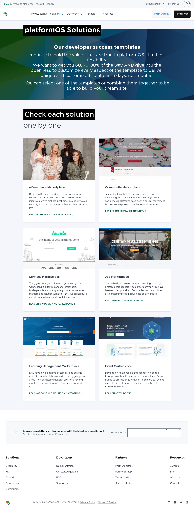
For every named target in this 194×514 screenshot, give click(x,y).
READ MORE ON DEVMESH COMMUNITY (126, 301)
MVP (8, 472)
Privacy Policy (63, 434)
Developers (74, 14)
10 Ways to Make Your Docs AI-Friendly (32, 4)
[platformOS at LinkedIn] (187, 502)
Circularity (11, 466)
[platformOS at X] (175, 502)
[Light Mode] (186, 2)
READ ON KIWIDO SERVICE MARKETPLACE (52, 304)
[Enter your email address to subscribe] (147, 433)
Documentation (66, 466)
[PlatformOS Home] (15, 14)
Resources (109, 14)
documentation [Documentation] (155, 4)
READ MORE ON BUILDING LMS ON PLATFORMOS (55, 393)
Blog (172, 472)
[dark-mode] (190, 2)
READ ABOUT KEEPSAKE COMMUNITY (125, 211)
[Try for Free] (182, 14)
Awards (174, 466)
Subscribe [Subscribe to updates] (173, 433)
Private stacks (39, 14)
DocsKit (10, 477)
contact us (173, 4)
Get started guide (67, 472)
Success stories (123, 483)
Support (62, 483)
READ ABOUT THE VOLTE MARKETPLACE (51, 215)
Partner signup (123, 472)
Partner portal (124, 466)
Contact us (176, 483)
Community (12, 489)
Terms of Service (107, 502)
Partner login (161, 14)
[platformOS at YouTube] (181, 502)
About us (175, 477)
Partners (92, 14)
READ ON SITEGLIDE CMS (119, 393)
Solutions (56, 14)
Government (13, 483)
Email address (118, 433)
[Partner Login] (161, 14)
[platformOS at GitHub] (169, 502)
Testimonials (122, 477)
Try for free (182, 14)
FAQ (58, 477)
